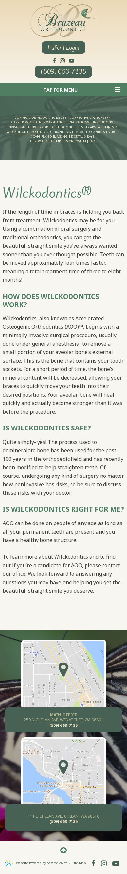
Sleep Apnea (90, 127)
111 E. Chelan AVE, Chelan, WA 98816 (63, 816)
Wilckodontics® (21, 132)
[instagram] (62, 60)
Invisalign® (103, 122)
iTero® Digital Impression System (58, 141)
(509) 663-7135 (63, 72)
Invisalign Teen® (22, 127)
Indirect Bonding (55, 132)
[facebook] (54, 60)
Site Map (79, 863)
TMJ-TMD (110, 127)
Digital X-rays (82, 136)
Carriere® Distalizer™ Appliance (38, 122)
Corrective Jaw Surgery (90, 118)
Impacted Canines (89, 132)
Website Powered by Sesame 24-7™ (36, 863)
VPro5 (113, 132)
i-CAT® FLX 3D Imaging (49, 136)
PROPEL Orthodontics (58, 127)
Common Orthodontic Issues (40, 118)
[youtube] (71, 60)
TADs (93, 141)
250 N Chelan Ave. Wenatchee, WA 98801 (63, 717)
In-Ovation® (79, 122)
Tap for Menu (81, 89)
